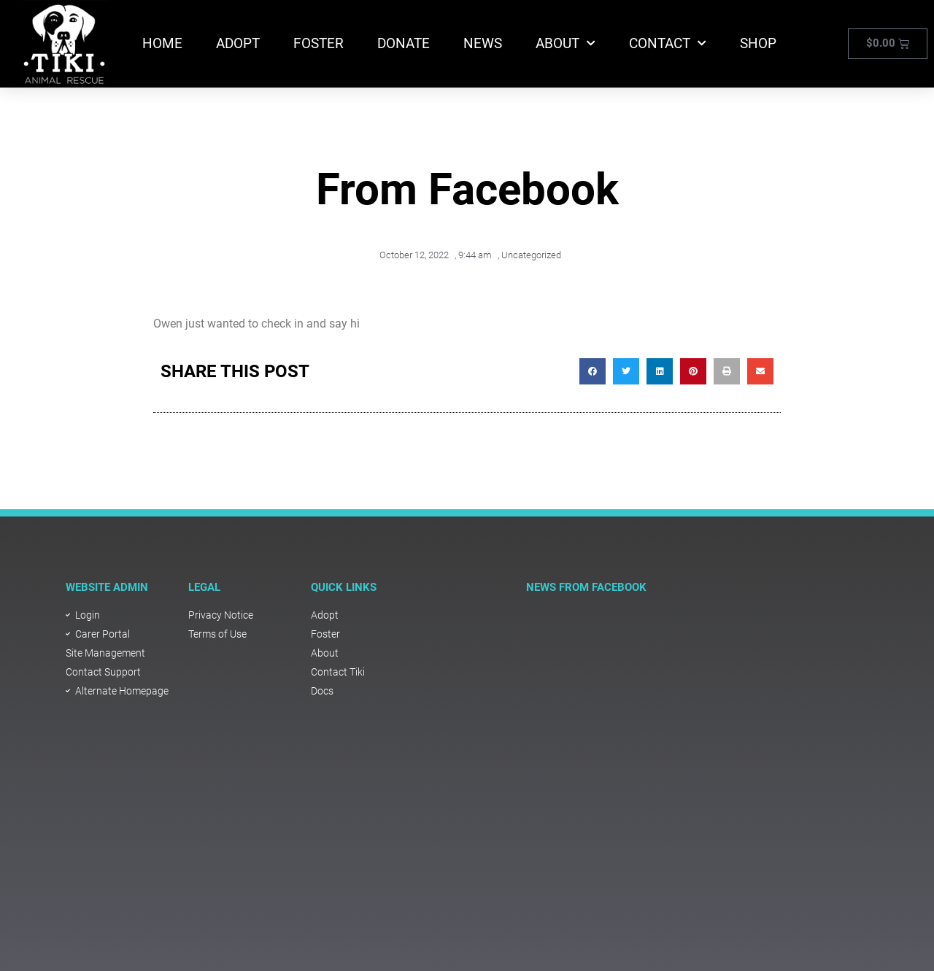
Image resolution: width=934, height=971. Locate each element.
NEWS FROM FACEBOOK (586, 587)
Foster (318, 43)
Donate (403, 43)
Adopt (238, 43)
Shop (758, 43)
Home (162, 43)
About (565, 43)
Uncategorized (531, 254)
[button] (592, 371)
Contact (667, 43)
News (482, 43)
